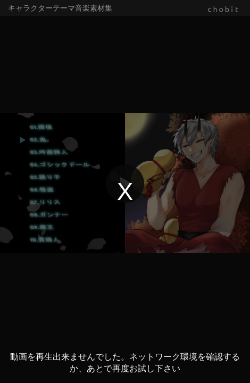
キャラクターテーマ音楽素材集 (60, 8)
